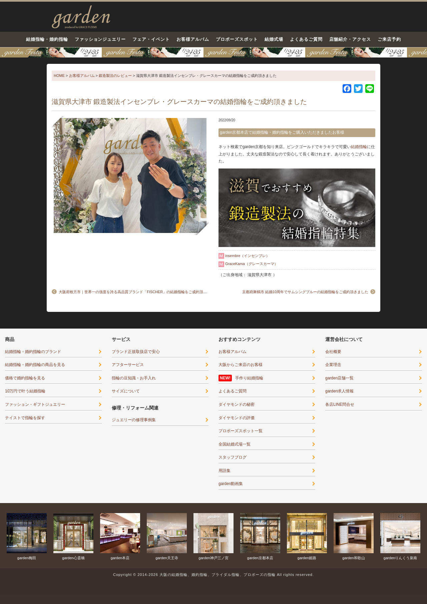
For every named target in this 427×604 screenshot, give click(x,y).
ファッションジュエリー (100, 39)
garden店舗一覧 (339, 378)
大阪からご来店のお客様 (241, 364)
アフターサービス (128, 364)
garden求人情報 (339, 391)
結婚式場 (274, 39)
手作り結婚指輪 (249, 378)
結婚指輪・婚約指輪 (47, 39)
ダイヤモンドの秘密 (237, 404)
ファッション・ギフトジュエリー (35, 404)
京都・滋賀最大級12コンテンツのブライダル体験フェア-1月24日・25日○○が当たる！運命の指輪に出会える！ (213, 52)
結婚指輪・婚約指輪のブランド (33, 351)
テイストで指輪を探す (25, 417)
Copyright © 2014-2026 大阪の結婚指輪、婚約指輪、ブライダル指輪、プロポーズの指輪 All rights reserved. (213, 575)
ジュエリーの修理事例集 (134, 419)
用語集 (225, 470)
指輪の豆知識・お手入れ (134, 378)
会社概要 (333, 351)
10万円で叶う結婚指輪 (25, 391)
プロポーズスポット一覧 (241, 431)
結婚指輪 (359, 146)
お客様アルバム (192, 39)
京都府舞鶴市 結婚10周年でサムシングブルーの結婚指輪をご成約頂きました (305, 292)
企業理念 (333, 364)
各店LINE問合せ (339, 404)
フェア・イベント (151, 39)
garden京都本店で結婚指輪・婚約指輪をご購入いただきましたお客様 (282, 132)
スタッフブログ (233, 457)
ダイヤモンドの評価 (237, 417)
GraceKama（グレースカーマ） (251, 264)
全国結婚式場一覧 (235, 444)
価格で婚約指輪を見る (25, 378)
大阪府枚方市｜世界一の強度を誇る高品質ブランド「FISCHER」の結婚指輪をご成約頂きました (138, 292)
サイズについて (126, 391)
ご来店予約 (389, 39)
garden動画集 (231, 483)
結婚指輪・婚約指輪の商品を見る (35, 364)
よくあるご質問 (306, 39)
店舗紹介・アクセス (350, 39)
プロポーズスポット (237, 39)
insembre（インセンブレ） (247, 256)
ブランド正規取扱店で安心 (136, 351)
